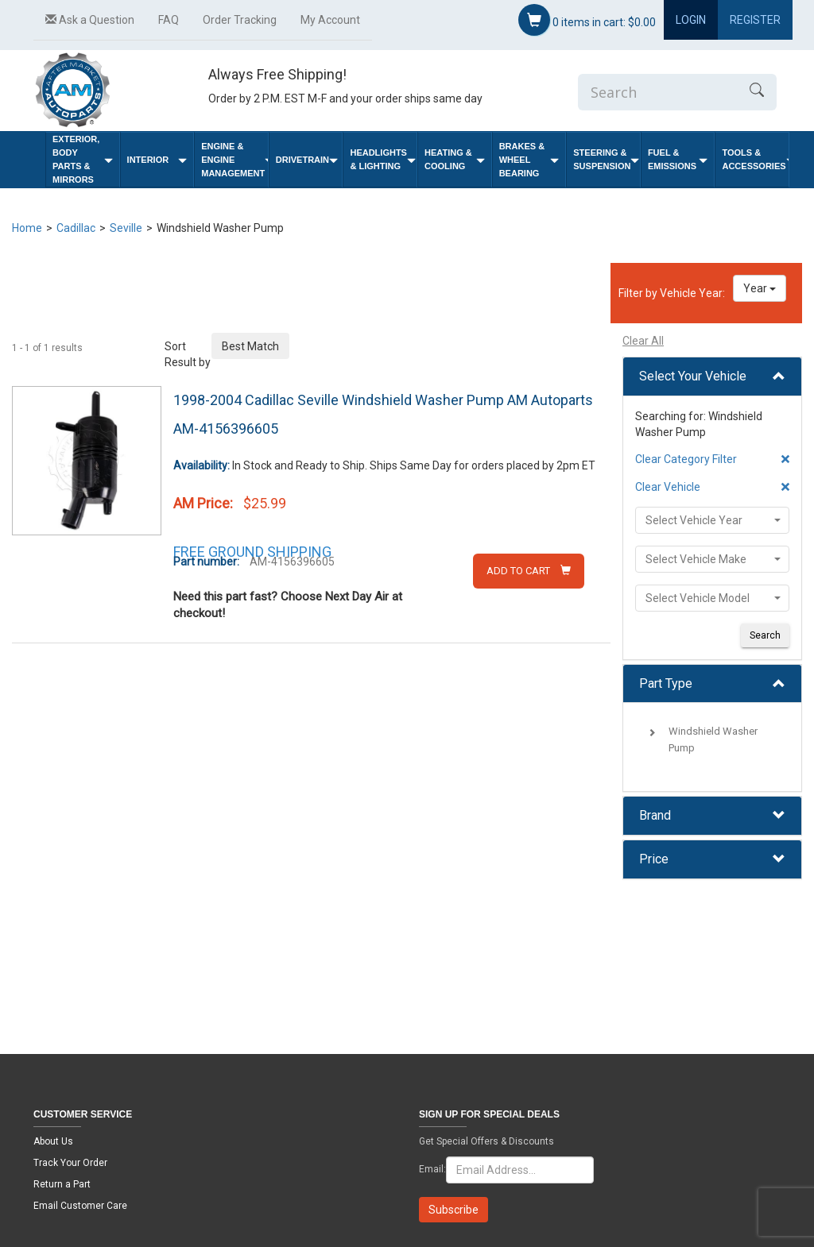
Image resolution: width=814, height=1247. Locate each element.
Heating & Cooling (454, 159)
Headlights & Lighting (383, 159)
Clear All (643, 340)
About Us (53, 1141)
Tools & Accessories (755, 159)
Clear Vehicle (667, 487)
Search (765, 635)
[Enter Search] (657, 92)
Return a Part (62, 1184)
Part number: (206, 561)
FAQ (168, 20)
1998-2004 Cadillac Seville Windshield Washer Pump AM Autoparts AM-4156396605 (383, 414)
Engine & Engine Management (234, 159)
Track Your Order (70, 1162)
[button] (712, 376)
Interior (157, 160)
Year (759, 288)
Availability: (201, 465)
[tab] (712, 376)
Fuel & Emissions (678, 159)
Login (691, 20)
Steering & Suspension (606, 159)
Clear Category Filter (686, 459)
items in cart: (587, 20)
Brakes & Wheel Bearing (529, 159)
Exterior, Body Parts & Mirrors (82, 159)
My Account (330, 20)
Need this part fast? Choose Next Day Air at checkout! (287, 604)
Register (755, 20)
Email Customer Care (80, 1205)
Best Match (250, 346)
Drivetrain (307, 160)
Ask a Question (89, 20)
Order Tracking (240, 20)
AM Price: (203, 503)
